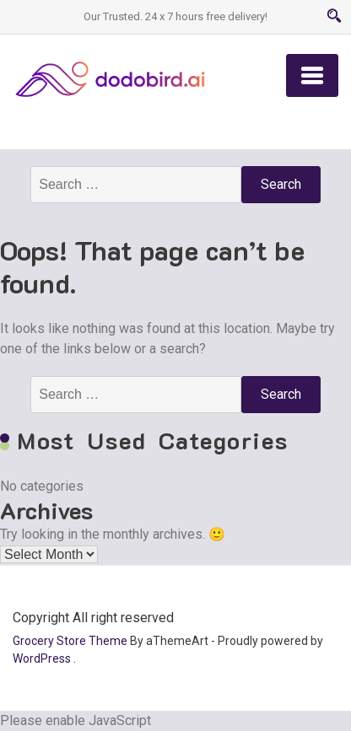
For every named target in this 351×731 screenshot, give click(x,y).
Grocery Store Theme (70, 641)
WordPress (42, 658)
